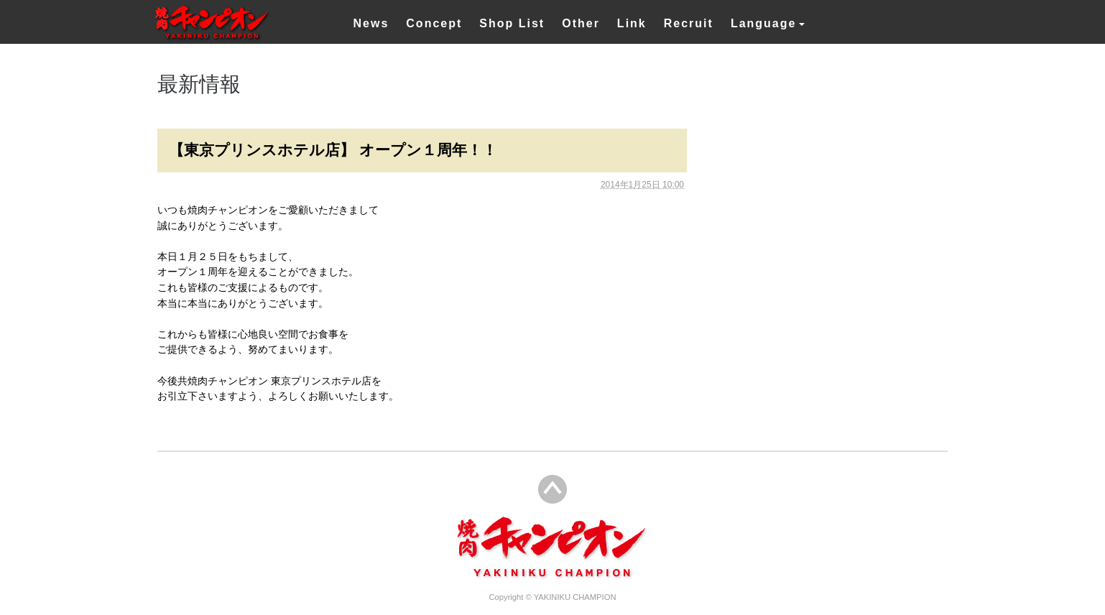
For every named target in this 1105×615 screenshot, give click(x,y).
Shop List (512, 23)
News (371, 23)
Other (581, 23)
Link (632, 23)
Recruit (688, 23)
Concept (434, 23)
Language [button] (764, 23)
